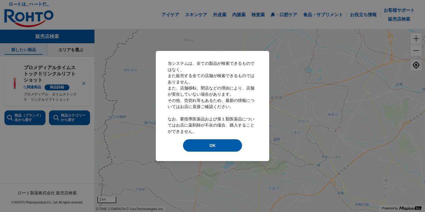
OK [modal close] (213, 145)
